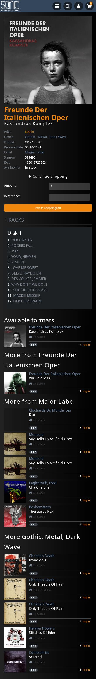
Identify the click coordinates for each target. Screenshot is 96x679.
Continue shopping (48, 176)
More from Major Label (39, 401)
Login (29, 132)
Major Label (35, 152)
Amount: (10, 185)
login (86, 344)
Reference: (12, 196)
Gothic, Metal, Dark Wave (46, 137)
